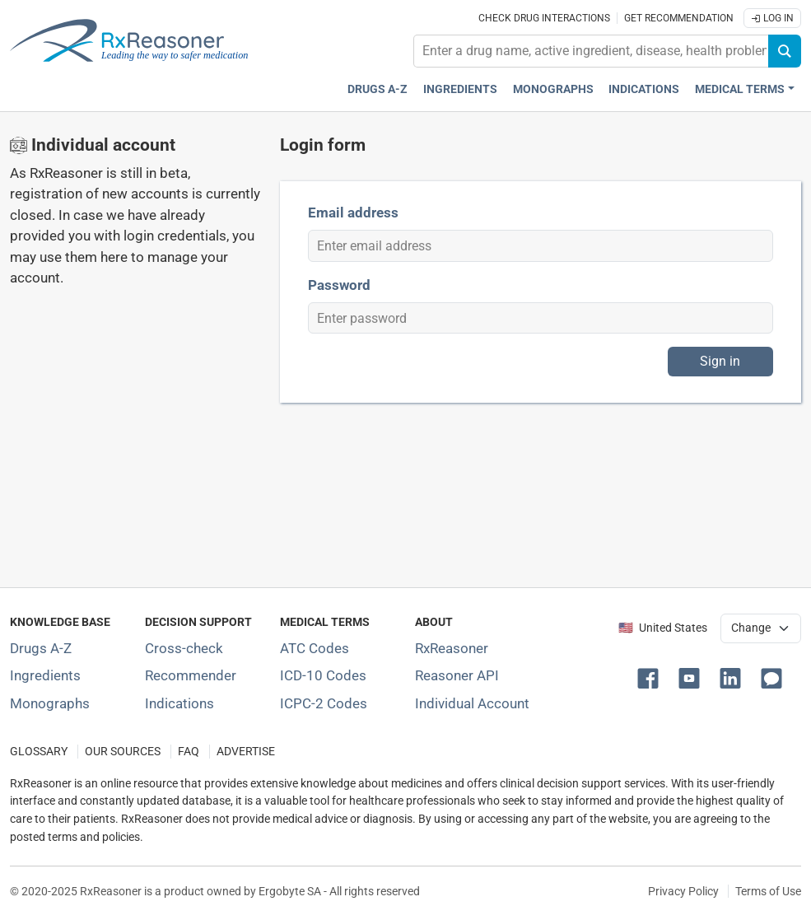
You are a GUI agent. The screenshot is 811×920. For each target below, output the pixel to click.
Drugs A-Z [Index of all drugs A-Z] (41, 648)
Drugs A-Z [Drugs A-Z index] (377, 89)
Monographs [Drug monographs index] (553, 89)
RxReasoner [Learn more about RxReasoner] (451, 648)
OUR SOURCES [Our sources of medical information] (123, 752)
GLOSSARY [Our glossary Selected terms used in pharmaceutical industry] (39, 752)
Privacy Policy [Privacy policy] (683, 891)
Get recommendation (679, 18)
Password (339, 285)
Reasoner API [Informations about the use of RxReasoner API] (457, 675)
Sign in (720, 361)
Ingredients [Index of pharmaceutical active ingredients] (45, 675)
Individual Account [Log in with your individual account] (472, 703)
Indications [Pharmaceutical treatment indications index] (643, 89)
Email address (353, 212)
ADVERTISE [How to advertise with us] (246, 752)
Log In (772, 18)
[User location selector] (760, 628)
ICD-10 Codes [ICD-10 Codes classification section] (323, 675)
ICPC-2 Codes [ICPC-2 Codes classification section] (323, 703)
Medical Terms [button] (740, 89)
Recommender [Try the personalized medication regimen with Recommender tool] (190, 675)
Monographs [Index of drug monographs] (50, 703)
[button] (651, 677)
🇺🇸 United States (662, 628)
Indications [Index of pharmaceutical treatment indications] (179, 703)
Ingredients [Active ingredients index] (460, 89)
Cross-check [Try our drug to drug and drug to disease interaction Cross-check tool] (184, 648)
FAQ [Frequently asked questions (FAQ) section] (188, 752)
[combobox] (591, 51)
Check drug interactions (544, 18)
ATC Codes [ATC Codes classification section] (314, 648)
